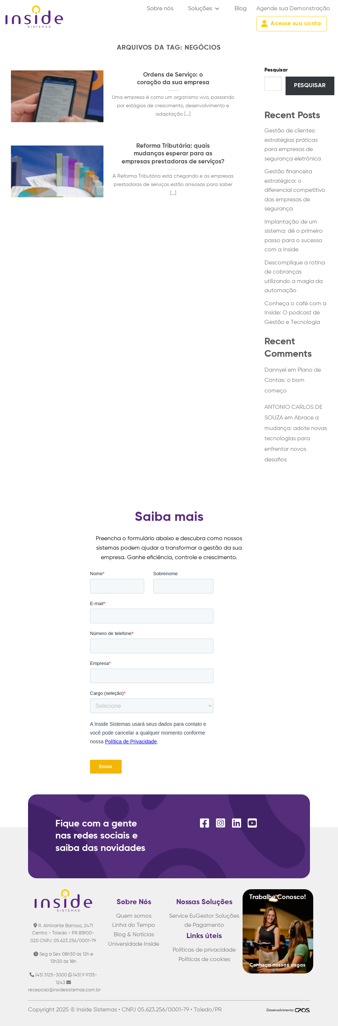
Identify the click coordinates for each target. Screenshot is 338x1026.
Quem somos (134, 916)
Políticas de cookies (204, 960)
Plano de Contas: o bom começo (292, 380)
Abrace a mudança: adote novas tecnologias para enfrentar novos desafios (295, 439)
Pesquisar (276, 70)
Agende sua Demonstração (293, 9)
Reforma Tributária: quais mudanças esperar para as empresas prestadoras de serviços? (173, 154)
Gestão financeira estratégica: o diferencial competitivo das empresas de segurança (294, 190)
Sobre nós (160, 9)
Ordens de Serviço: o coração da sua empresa (173, 79)
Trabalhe (263, 897)
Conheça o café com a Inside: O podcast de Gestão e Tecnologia (295, 313)
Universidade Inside (133, 944)
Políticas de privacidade (204, 950)
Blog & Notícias (134, 935)
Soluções (204, 9)
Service (178, 916)
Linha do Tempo (133, 925)
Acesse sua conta (291, 23)
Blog (241, 9)
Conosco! (291, 897)
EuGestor (201, 916)
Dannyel (275, 370)
